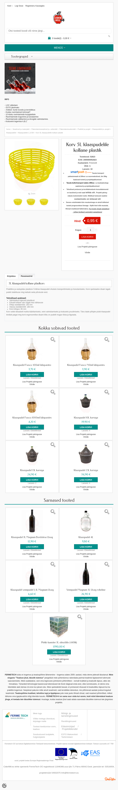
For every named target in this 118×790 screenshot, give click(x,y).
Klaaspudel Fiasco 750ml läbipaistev (86, 365)
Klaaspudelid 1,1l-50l (26, 133)
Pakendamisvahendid (67, 129)
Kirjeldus (11, 276)
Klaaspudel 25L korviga (86, 470)
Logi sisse (19, 6)
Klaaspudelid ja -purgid (101, 129)
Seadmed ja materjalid (21, 129)
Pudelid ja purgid (84, 129)
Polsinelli (93, 163)
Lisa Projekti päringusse (87, 247)
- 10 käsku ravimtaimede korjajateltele (20, 114)
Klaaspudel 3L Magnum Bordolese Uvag (32, 537)
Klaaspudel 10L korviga (86, 417)
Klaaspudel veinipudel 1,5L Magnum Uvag (32, 589)
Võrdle (87, 253)
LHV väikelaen (12, 105)
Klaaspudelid (11, 133)
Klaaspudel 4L (86, 537)
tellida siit (90, 192)
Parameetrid (26, 276)
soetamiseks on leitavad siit (87, 199)
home (8, 129)
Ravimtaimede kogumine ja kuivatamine (22, 117)
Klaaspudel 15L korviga (32, 470)
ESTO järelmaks (12, 107)
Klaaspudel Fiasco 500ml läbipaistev (32, 365)
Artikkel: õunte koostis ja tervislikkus (20, 110)
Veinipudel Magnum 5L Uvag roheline (86, 589)
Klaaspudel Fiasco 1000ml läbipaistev (32, 417)
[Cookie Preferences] (4, 785)
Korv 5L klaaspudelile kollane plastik (49, 133)
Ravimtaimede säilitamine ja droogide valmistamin (26, 119)
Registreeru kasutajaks (34, 6)
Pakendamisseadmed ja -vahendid (44, 129)
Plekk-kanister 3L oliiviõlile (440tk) (59, 642)
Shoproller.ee (110, 779)
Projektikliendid (69, 729)
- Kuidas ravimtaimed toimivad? (17, 112)
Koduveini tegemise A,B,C (16, 121)
